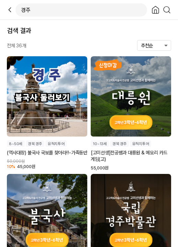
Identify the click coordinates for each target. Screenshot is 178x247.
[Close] (155, 9)
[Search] (167, 9)
